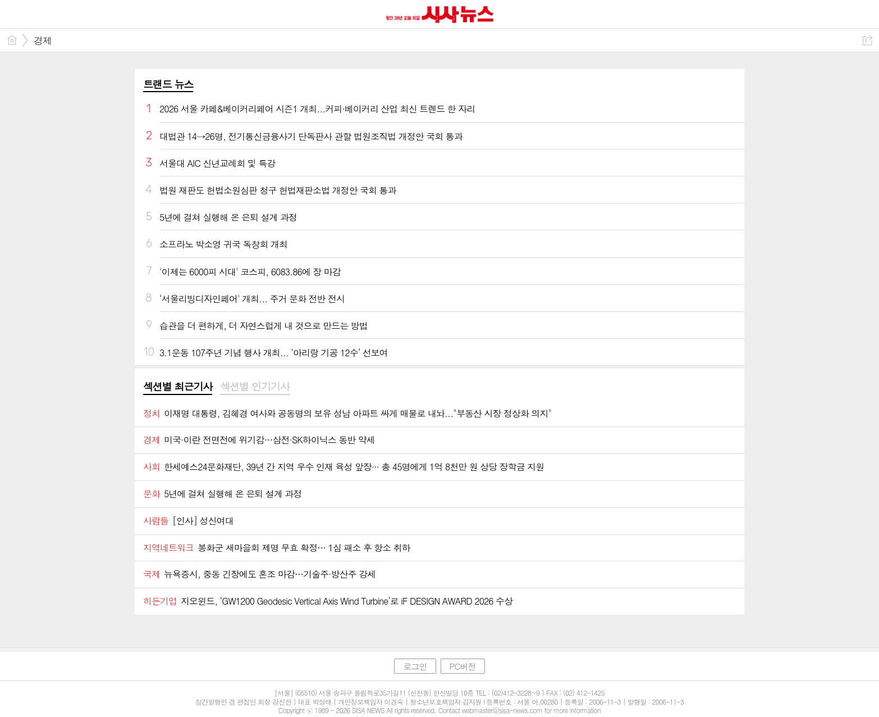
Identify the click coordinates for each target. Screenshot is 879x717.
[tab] (177, 387)
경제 (43, 40)
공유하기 (867, 40)
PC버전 (463, 666)
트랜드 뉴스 (168, 84)
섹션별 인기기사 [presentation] (254, 386)
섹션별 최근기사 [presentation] (177, 386)
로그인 (415, 666)
